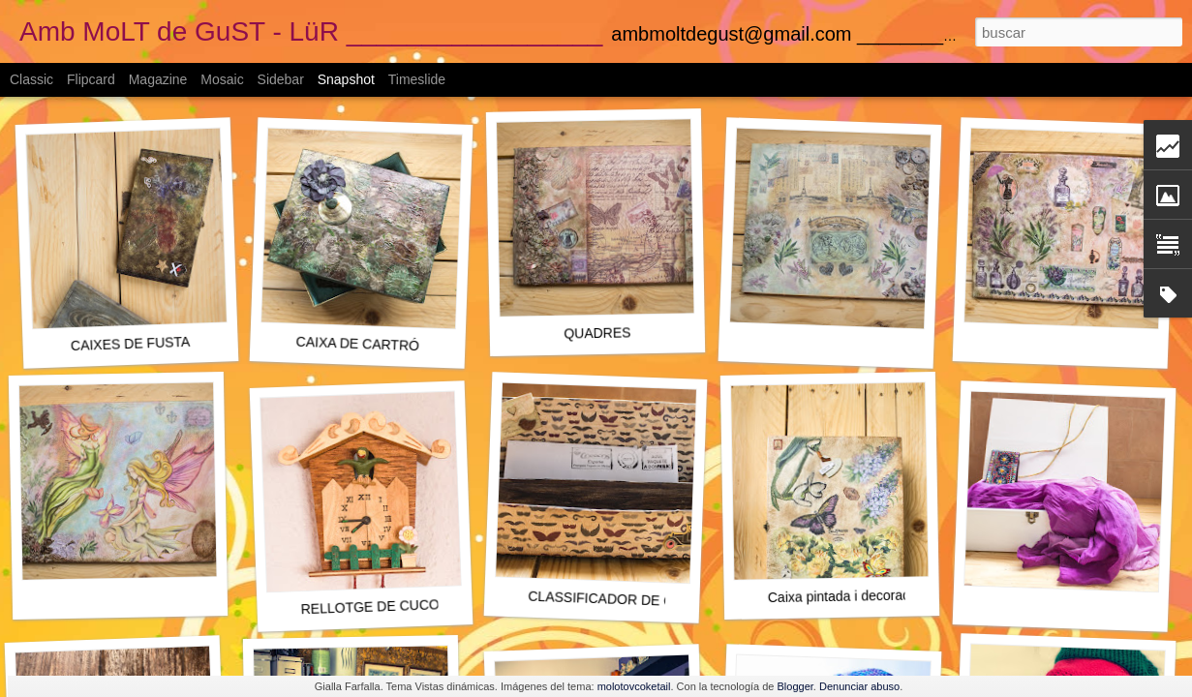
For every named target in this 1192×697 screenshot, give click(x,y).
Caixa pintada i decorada (843, 596)
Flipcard (91, 79)
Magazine (158, 79)
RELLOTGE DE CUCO (370, 606)
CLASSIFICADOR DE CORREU (625, 600)
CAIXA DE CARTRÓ (357, 343)
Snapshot (346, 79)
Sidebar (281, 79)
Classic (31, 79)
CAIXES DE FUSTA (131, 343)
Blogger (795, 686)
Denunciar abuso (859, 686)
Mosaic (221, 79)
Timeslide (416, 79)
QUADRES (597, 332)
